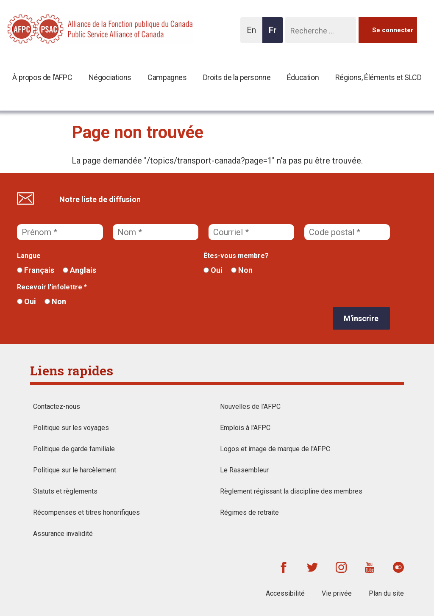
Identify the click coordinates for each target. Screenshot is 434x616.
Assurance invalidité (63, 534)
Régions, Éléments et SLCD (378, 77)
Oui (213, 270)
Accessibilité (285, 593)
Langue (29, 256)
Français (35, 270)
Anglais (79, 270)
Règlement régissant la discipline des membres (291, 491)
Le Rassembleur (244, 470)
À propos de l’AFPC (42, 77)
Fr (275, 34)
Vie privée (337, 593)
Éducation (303, 77)
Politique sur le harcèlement (74, 470)
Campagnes (166, 77)
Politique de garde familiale (74, 449)
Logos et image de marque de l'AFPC (275, 449)
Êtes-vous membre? (236, 256)
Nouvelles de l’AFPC (250, 406)
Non (242, 270)
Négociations (110, 77)
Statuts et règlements (65, 491)
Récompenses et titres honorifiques (86, 512)
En (254, 34)
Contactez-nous (56, 406)
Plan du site (386, 593)
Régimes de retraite (249, 512)
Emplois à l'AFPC (245, 428)
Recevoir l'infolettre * (52, 287)
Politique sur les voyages (71, 428)
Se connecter (392, 30)
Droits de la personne (237, 77)
